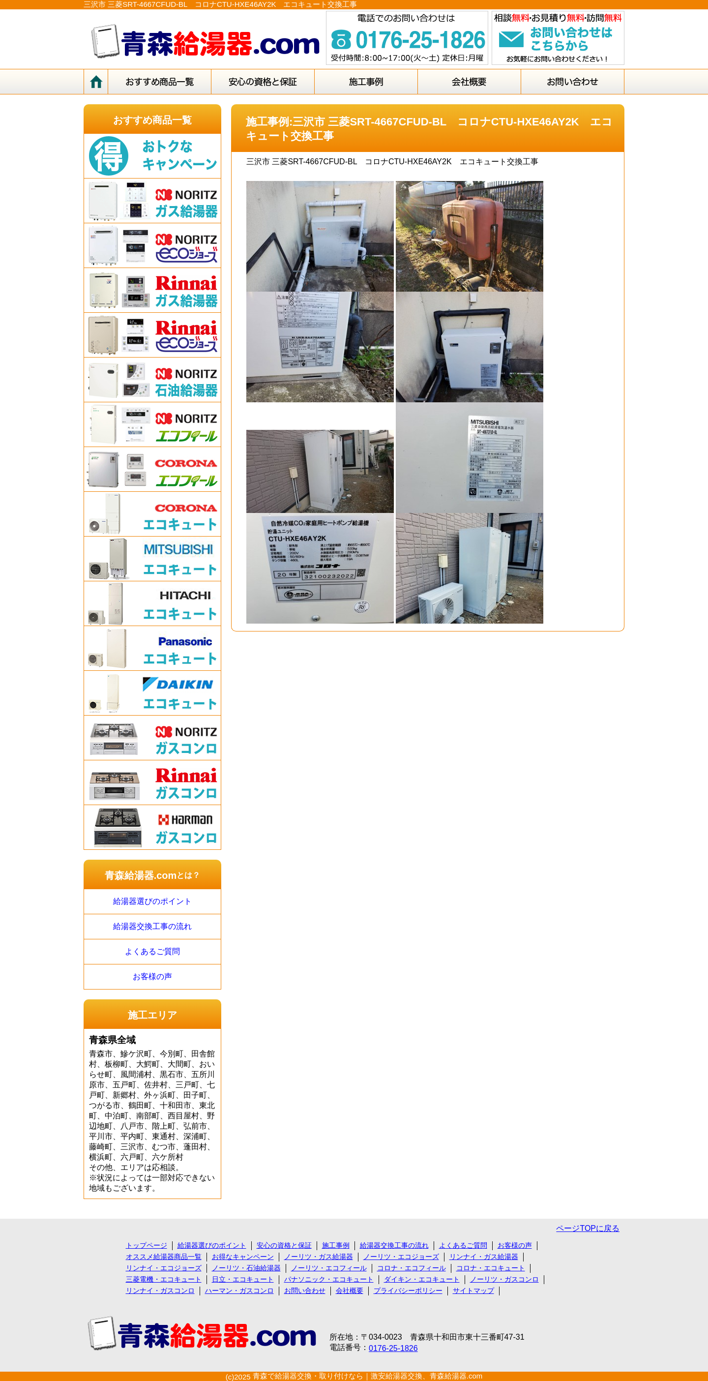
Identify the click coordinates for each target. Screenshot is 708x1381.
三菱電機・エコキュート (164, 1279)
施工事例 (336, 1245)
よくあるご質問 (152, 951)
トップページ (146, 1245)
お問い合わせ (304, 1290)
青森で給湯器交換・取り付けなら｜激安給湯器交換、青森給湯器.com (368, 1376)
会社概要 (349, 1290)
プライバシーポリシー (408, 1290)
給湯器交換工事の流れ (152, 926)
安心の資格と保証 (284, 1245)
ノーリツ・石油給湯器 (246, 1268)
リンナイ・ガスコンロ (160, 1290)
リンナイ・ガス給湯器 (483, 1257)
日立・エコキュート (243, 1279)
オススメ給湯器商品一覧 (164, 1257)
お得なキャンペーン (243, 1257)
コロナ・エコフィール (411, 1268)
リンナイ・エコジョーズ (164, 1268)
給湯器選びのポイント (152, 901)
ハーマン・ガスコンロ (239, 1290)
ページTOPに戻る (588, 1228)
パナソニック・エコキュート (329, 1279)
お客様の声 (152, 976)
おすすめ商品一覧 (152, 120)
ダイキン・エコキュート (422, 1279)
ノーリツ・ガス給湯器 (318, 1257)
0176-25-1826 (393, 1348)
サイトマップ (473, 1290)
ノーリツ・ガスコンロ (504, 1279)
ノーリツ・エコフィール (329, 1268)
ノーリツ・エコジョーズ (401, 1257)
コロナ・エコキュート (490, 1268)
